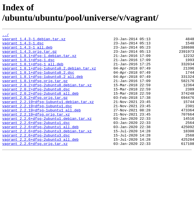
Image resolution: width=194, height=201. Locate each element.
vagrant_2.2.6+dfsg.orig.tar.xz (35, 166)
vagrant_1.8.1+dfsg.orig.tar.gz (35, 90)
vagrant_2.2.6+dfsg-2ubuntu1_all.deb (40, 146)
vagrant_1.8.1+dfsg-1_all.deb (32, 70)
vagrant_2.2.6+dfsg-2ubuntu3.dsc (36, 156)
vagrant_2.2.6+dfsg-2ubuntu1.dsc (36, 140)
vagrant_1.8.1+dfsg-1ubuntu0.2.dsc (38, 80)
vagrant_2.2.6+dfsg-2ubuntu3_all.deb (40, 161)
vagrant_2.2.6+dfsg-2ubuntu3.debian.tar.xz (47, 151)
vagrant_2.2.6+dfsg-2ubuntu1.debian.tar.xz (47, 135)
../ (5, 35)
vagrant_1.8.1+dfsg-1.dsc (28, 65)
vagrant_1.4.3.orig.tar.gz (29, 55)
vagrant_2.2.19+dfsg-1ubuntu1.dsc (37, 120)
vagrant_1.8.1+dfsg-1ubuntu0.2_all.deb (42, 85)
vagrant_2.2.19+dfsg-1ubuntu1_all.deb (41, 125)
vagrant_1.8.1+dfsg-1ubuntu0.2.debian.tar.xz (49, 75)
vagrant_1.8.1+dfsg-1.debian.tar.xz (39, 60)
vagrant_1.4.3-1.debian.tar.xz (33, 40)
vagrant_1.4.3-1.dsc (23, 45)
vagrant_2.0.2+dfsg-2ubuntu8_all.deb (40, 105)
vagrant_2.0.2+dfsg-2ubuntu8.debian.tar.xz (47, 95)
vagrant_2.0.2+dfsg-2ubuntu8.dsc (36, 100)
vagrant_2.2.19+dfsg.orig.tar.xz (36, 130)
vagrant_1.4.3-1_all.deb (27, 50)
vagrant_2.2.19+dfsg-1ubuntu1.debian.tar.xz (48, 115)
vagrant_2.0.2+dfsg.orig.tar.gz (35, 110)
